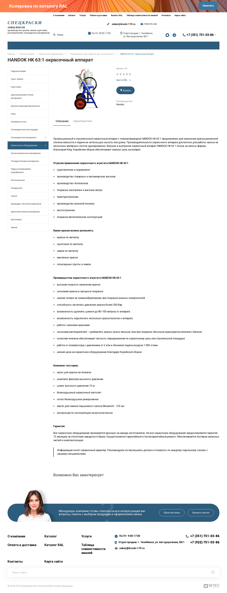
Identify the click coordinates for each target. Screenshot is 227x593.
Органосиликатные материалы (26, 154)
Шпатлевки (16, 221)
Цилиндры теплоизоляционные (26, 205)
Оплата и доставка (22, 546)
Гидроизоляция (18, 72)
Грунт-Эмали (17, 80)
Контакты (15, 562)
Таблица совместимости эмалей (93, 550)
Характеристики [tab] (84, 122)
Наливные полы (18, 123)
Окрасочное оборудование (28, 146)
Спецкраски (16, 189)
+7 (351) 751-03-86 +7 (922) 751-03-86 (204, 540)
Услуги (86, 537)
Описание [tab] (63, 122)
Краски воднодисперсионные (25, 107)
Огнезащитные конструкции (24, 131)
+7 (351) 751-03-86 (200, 36)
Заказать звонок (201, 513)
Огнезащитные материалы (28, 138)
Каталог (50, 537)
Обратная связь (171, 513)
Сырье (14, 197)
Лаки (13, 115)
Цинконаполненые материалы (25, 213)
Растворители (18, 181)
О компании (16, 537)
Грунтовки (16, 88)
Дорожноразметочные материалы (22, 98)
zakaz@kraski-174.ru (123, 25)
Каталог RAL (54, 546)
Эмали (14, 228)
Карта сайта (53, 562)
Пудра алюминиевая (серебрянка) (21, 172)
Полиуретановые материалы (25, 162)
